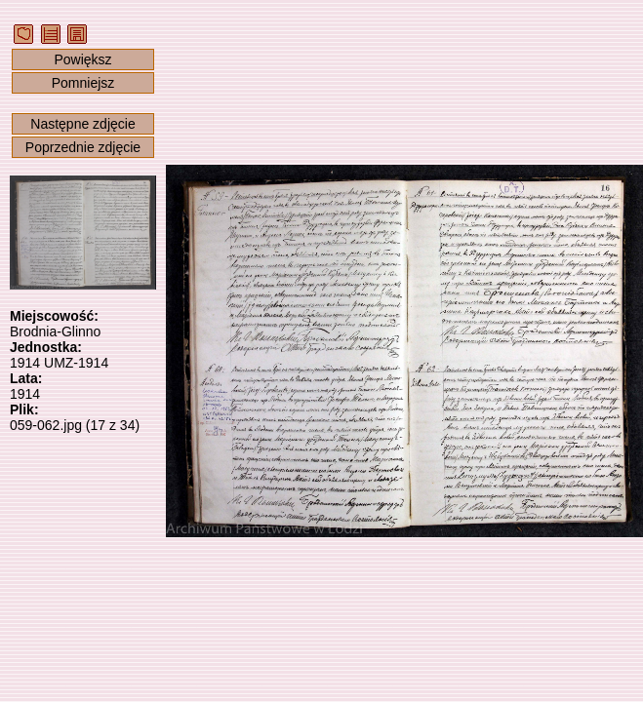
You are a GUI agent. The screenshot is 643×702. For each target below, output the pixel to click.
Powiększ (82, 59)
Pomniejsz (83, 83)
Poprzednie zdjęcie (83, 147)
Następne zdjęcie (82, 124)
